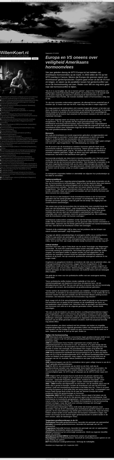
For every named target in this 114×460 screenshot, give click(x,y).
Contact (19, 56)
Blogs (26, 56)
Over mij (10, 56)
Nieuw (2, 56)
